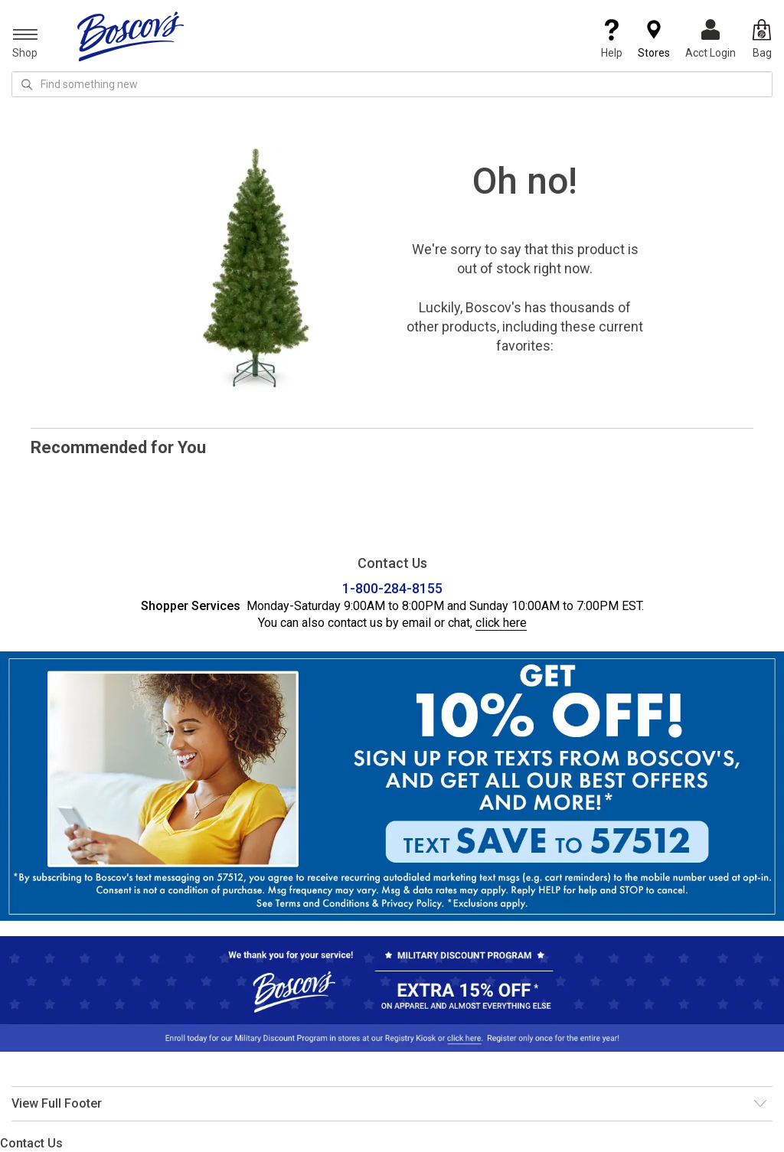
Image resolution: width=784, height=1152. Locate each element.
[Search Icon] (26, 84)
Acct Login (710, 39)
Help (611, 39)
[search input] (392, 84)
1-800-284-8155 (392, 588)
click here (501, 622)
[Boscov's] (131, 36)
